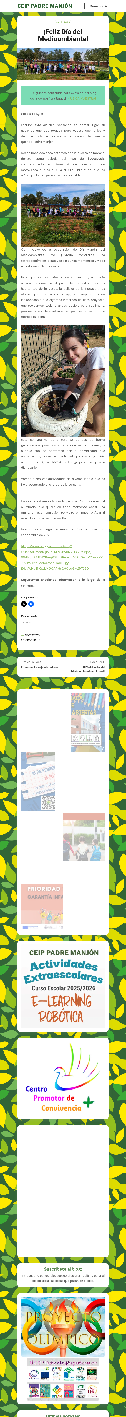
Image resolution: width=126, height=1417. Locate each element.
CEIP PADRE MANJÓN (44, 6)
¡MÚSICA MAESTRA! (81, 98)
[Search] (106, 6)
